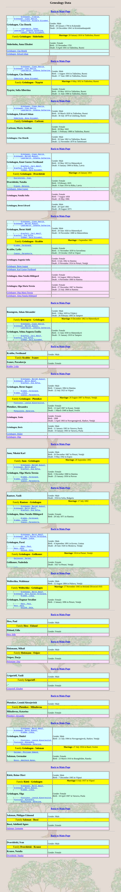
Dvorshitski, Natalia (15, 888)
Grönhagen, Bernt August (17, 278)
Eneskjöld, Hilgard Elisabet (35, 21)
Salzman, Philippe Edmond (26, 782)
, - (16, 591)
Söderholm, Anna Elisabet (26, 82)
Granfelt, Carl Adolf (31, 173)
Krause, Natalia (22, 194)
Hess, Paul (26, 569)
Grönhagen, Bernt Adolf (25, 395)
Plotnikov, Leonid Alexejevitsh (29, 419)
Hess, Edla (19, 572)
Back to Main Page (60, 11)
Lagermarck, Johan (30, 30)
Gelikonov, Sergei (23, 582)
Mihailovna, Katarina (24, 428)
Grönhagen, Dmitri (15, 451)
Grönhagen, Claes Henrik (26, 19)
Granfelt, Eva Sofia (24, 175)
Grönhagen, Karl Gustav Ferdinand (21, 281)
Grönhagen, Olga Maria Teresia (20, 304)
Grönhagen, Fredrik (30, 17)
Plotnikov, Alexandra (15, 743)
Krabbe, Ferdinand (23, 256)
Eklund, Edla (27, 574)
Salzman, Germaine (15, 861)
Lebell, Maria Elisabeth (33, 34)
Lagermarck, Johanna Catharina (29, 32)
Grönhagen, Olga (14, 454)
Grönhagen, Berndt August (26, 162)
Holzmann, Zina (13, 689)
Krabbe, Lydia (13, 380)
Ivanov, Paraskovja (23, 265)
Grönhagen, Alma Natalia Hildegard (22, 307)
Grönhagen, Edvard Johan (17, 56)
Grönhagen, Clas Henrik (17, 53)
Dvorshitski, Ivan (23, 186)
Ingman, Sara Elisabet (32, 177)
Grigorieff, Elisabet (15, 716)
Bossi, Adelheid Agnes (25, 790)
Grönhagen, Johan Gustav (17, 197)
